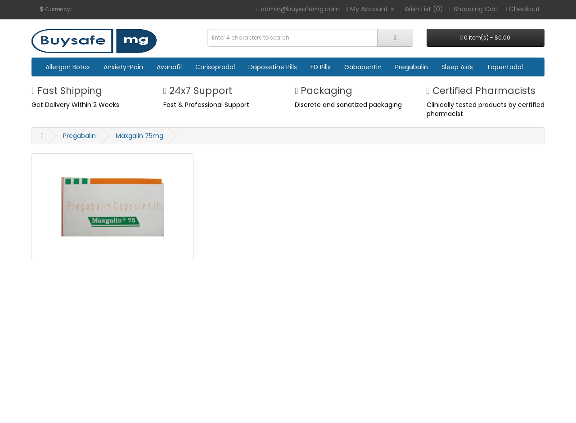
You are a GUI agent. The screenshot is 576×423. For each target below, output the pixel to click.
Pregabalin (411, 66)
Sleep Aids (457, 66)
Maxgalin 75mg (139, 135)
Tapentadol (504, 66)
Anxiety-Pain (123, 66)
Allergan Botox (67, 66)
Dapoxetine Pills (272, 66)
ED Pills (320, 66)
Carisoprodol (215, 66)
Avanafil (169, 66)
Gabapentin (363, 66)
